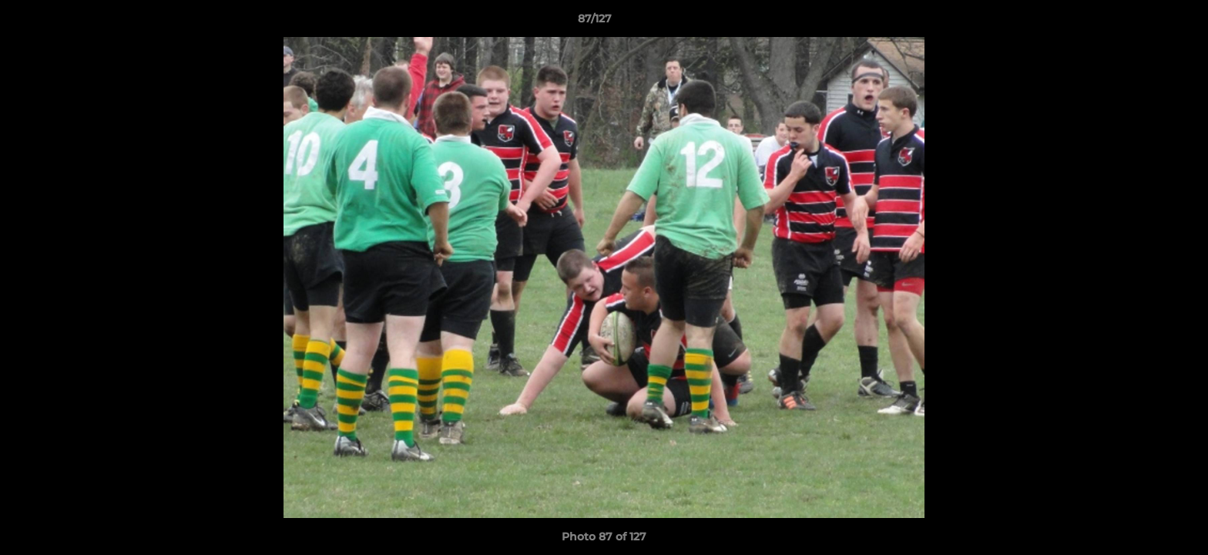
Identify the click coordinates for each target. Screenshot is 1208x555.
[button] (1143, 22)
